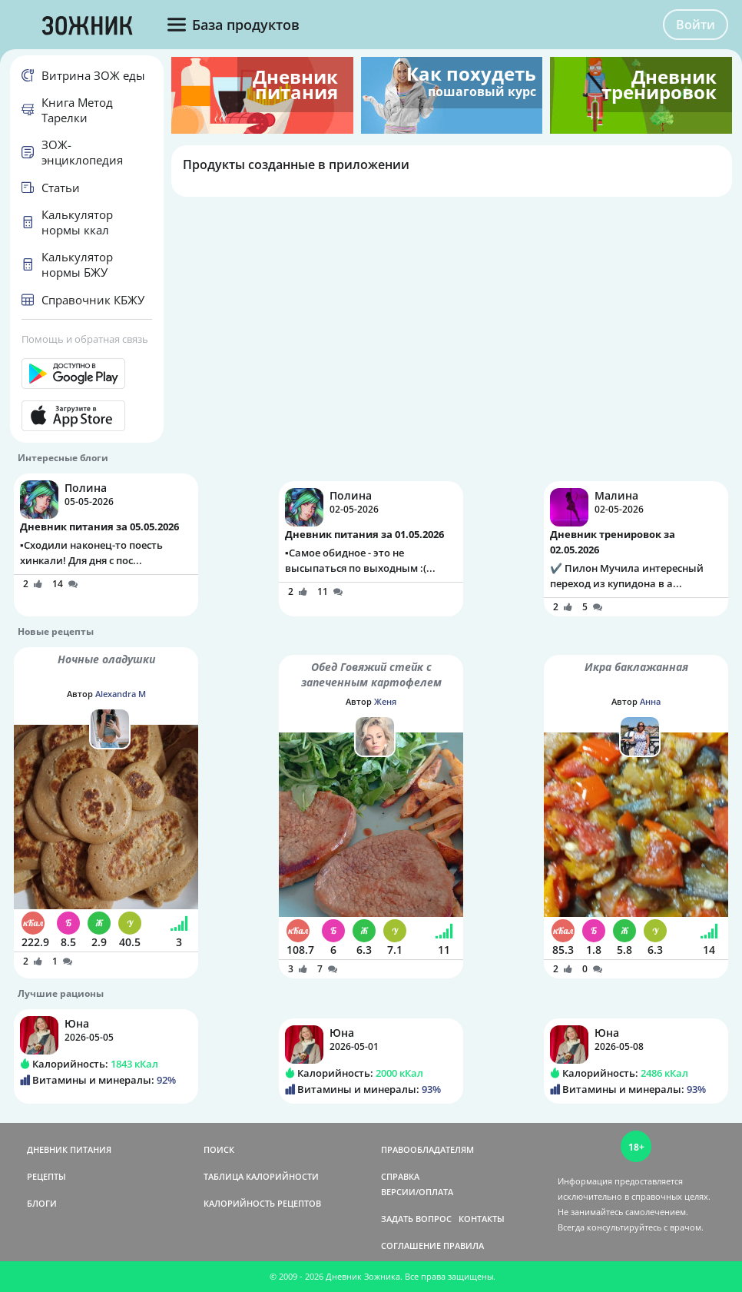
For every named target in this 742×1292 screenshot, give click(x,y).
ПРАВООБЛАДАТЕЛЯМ (427, 1149)
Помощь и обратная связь (85, 339)
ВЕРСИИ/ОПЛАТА (417, 1191)
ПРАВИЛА (463, 1245)
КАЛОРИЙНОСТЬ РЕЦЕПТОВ (262, 1203)
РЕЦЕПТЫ (46, 1176)
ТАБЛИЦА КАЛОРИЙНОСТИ (261, 1176)
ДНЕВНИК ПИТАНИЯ (69, 1149)
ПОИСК (219, 1149)
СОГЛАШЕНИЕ (411, 1245)
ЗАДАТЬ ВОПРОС (416, 1218)
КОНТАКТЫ (482, 1218)
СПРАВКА (400, 1176)
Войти (695, 24)
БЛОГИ (42, 1203)
